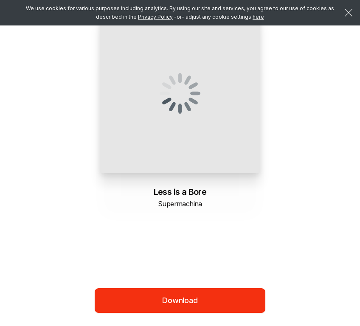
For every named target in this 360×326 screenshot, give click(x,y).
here (258, 17)
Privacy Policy (155, 17)
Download (180, 300)
